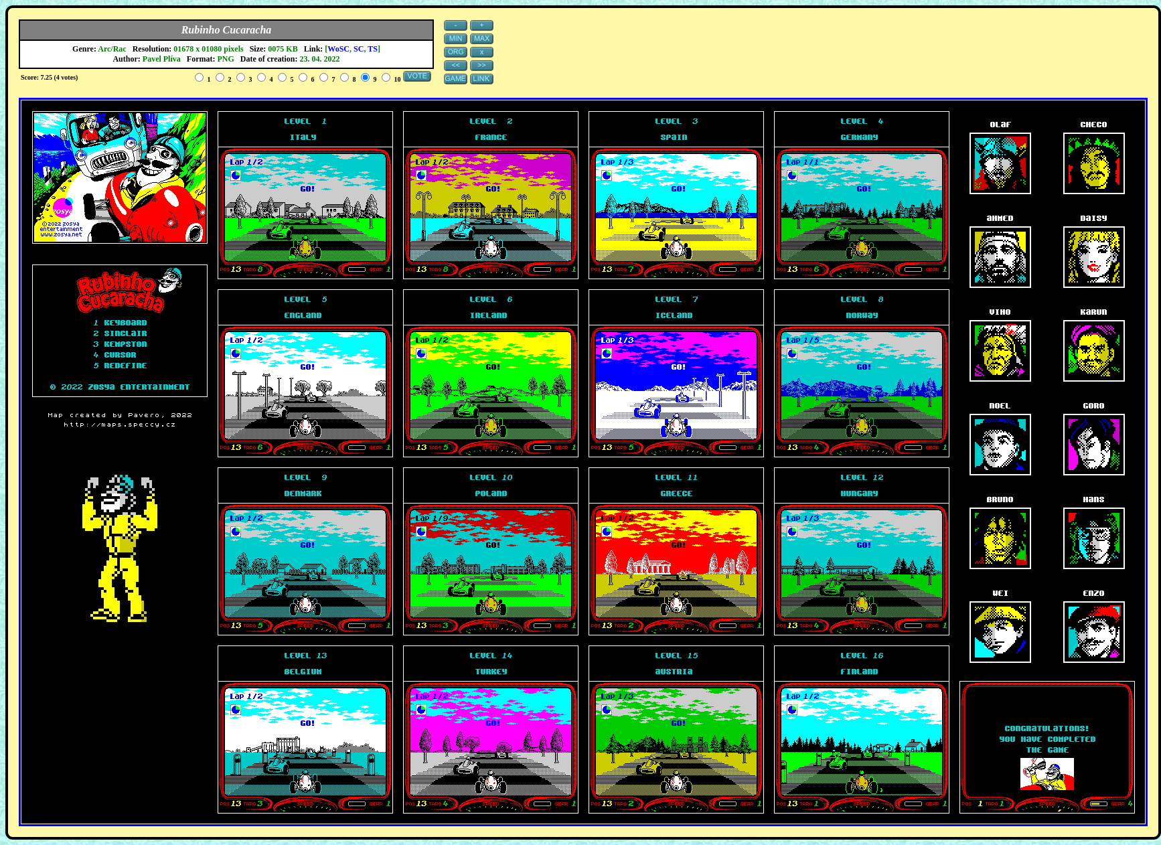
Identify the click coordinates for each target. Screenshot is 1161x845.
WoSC (338, 49)
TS (373, 49)
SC (359, 49)
